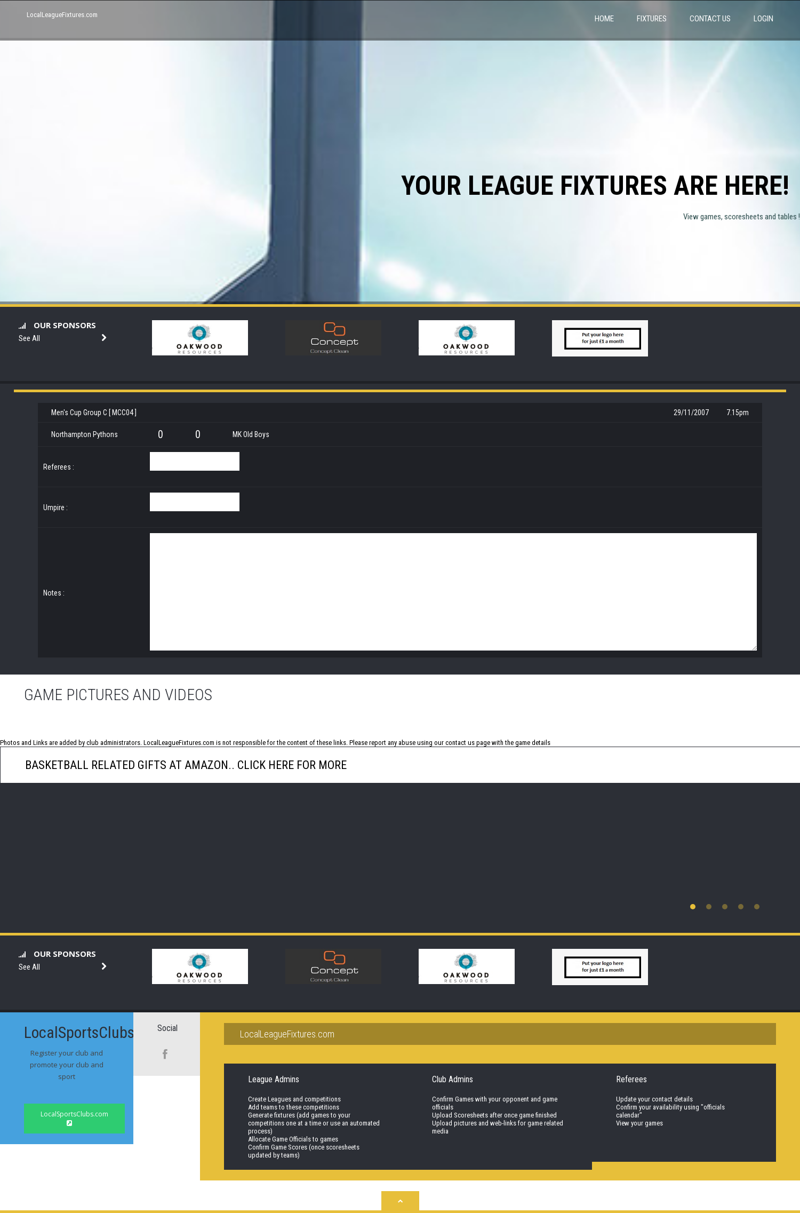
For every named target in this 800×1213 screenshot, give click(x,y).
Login (763, 18)
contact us (460, 743)
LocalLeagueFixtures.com (62, 15)
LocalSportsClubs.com (74, 1118)
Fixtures (652, 18)
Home (604, 18)
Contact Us (710, 18)
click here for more (291, 765)
